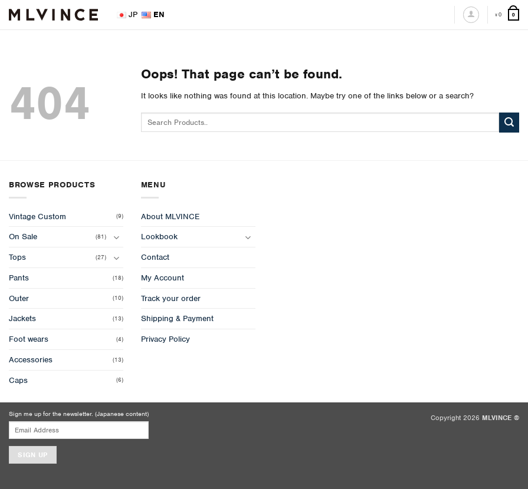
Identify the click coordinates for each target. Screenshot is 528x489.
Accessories (31, 360)
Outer (19, 298)
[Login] (471, 14)
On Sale (23, 237)
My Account (162, 278)
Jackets (22, 318)
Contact (155, 257)
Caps (18, 380)
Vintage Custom (37, 217)
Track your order (171, 298)
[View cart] (507, 15)
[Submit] (509, 123)
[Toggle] (116, 237)
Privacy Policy (165, 339)
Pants (19, 278)
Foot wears (28, 339)
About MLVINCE (170, 217)
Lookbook (159, 237)
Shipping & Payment (177, 318)
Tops (17, 257)
